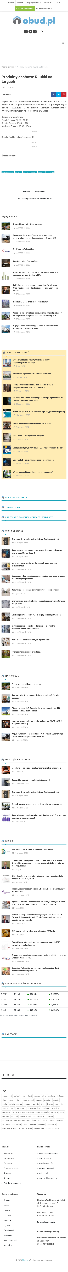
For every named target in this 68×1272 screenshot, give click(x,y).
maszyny (27, 1104)
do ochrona (36, 1120)
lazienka (33, 1124)
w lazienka (6, 1124)
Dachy (6, 1205)
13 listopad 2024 (21, 853)
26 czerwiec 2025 (21, 895)
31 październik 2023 (22, 643)
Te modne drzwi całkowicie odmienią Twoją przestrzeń (35, 539)
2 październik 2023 (22, 607)
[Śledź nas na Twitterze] (30, 31)
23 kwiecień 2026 (23, 319)
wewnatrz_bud (25, 1116)
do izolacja (17, 1124)
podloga (41, 1124)
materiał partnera (15, 1104)
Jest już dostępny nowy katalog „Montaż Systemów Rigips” (38, 448)
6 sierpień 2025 (20, 882)
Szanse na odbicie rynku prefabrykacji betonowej (32, 849)
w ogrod (14, 1116)
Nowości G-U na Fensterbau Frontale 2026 (30, 302)
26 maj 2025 (19, 935)
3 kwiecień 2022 (20, 822)
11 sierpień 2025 (22, 439)
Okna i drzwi (9, 1230)
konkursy (46, 1108)
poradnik (47, 1100)
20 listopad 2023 (21, 543)
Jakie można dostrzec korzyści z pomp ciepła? (32, 640)
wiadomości (7, 1096)
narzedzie (55, 1108)
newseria (5, 1116)
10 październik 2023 (22, 632)
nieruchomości (28, 1100)
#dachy (18, 172)
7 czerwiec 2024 (22, 427)
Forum (57, 3)
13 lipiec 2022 (19, 772)
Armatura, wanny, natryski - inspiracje (16, 1120)
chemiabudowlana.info (48, 1153)
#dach (33, 172)
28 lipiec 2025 (19, 924)
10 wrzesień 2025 (23, 415)
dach (62, 1112)
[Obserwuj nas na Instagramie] (35, 31)
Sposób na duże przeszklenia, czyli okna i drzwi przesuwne (37, 804)
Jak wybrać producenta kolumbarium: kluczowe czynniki (35, 590)
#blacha (50, 172)
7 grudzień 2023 (20, 593)
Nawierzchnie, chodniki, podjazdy (46, 1128)
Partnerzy (8, 1163)
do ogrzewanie (38, 1116)
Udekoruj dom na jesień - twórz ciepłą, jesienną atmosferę (36, 615)
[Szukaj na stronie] (41, 31)
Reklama (11, 3)
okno (4, 1100)
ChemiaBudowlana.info (24, 8)
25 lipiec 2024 (21, 377)
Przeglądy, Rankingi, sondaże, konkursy (27, 517)
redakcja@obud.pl (44, 8)
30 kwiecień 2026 (23, 228)
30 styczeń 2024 (22, 476)
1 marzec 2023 (22, 451)
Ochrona (7, 1215)
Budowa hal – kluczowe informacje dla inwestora (33, 460)
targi (56, 1104)
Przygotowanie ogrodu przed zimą (26, 652)
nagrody (39, 1100)
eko (62, 1104)
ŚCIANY (7, 1200)
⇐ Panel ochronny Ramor (34, 191)
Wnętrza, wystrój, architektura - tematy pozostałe (31, 1112)
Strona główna (8, 67)
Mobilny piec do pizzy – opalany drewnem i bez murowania (36, 768)
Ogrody (7, 1225)
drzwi (43, 1104)
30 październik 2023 (22, 582)
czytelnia (17, 1096)
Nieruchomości (10, 1240)
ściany (18, 1100)
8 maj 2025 (20, 366)
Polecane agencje (14, 497)
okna (44, 1096)
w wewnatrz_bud (34, 1108)
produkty (51, 1096)
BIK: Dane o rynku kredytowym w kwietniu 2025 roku (33, 931)
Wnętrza (7, 1220)
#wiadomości (7, 172)
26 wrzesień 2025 (21, 961)
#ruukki (41, 172)
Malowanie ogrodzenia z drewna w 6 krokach (32, 374)
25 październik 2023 (22, 618)
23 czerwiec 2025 (23, 404)
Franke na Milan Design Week (25, 261)
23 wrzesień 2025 (21, 974)
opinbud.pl (43, 1173)
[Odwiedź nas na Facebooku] (26, 31)
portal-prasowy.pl (46, 1168)
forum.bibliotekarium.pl (48, 1178)
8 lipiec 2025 (19, 908)
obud (13, 1108)
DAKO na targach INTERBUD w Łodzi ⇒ (34, 198)
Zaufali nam (11, 507)
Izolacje (7, 1210)
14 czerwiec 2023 (21, 784)
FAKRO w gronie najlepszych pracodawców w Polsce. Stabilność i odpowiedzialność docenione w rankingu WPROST (35, 288)
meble (45, 1120)
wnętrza (5, 1108)
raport (25, 1124)
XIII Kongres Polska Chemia (25, 249)
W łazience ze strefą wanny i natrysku (28, 436)
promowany (51, 1124)
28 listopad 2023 (21, 557)
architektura (21, 1108)
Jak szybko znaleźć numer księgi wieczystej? (31, 780)
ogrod (52, 1120)
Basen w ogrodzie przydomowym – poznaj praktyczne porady (39, 412)
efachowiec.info (46, 1163)
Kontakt (20, 3)
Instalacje (8, 1235)
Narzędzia (8, 1245)
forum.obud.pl (45, 1158)
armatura (59, 1120)
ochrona (50, 1116)
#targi (26, 172)
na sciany (54, 1112)
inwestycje (6, 1112)
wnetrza (37, 1096)
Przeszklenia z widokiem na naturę (27, 224)
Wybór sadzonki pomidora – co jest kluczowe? (33, 472)
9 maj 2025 (18, 869)
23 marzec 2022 (21, 808)
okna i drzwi (27, 1096)
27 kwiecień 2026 (23, 305)
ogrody (56, 1100)
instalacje (60, 1096)
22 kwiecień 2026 (23, 332)
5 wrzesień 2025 (21, 949)
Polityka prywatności (33, 3)
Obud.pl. (25, 1260)
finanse (50, 1104)
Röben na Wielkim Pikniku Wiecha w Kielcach (32, 424)
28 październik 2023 (22, 569)
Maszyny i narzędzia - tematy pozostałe (17, 1128)
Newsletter (48, 3)
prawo (11, 1100)
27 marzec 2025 (22, 391)
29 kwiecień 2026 (23, 242)
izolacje (36, 1104)
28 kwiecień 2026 (23, 279)
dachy (4, 1104)
